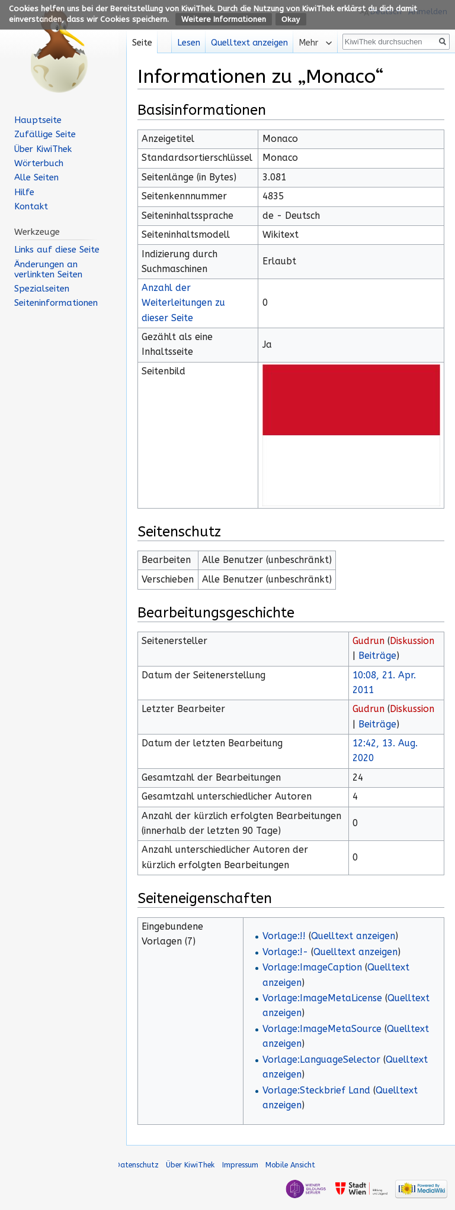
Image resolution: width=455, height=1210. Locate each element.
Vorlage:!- (285, 952)
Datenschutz (137, 1164)
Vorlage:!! (284, 936)
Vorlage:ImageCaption (312, 967)
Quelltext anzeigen (353, 936)
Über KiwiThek (43, 149)
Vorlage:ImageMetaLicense (322, 998)
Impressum (240, 1164)
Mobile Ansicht (290, 1164)
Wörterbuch (38, 163)
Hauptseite (38, 120)
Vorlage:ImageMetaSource (322, 1029)
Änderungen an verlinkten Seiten (48, 269)
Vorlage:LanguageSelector (321, 1059)
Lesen (188, 43)
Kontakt (31, 206)
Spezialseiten (41, 288)
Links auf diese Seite (57, 249)
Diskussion (412, 641)
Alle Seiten (36, 177)
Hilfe (24, 192)
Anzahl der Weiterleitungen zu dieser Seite (183, 303)
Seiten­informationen (56, 302)
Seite (142, 43)
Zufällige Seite (45, 134)
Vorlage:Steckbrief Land (316, 1090)
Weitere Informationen (223, 19)
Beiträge (377, 656)
